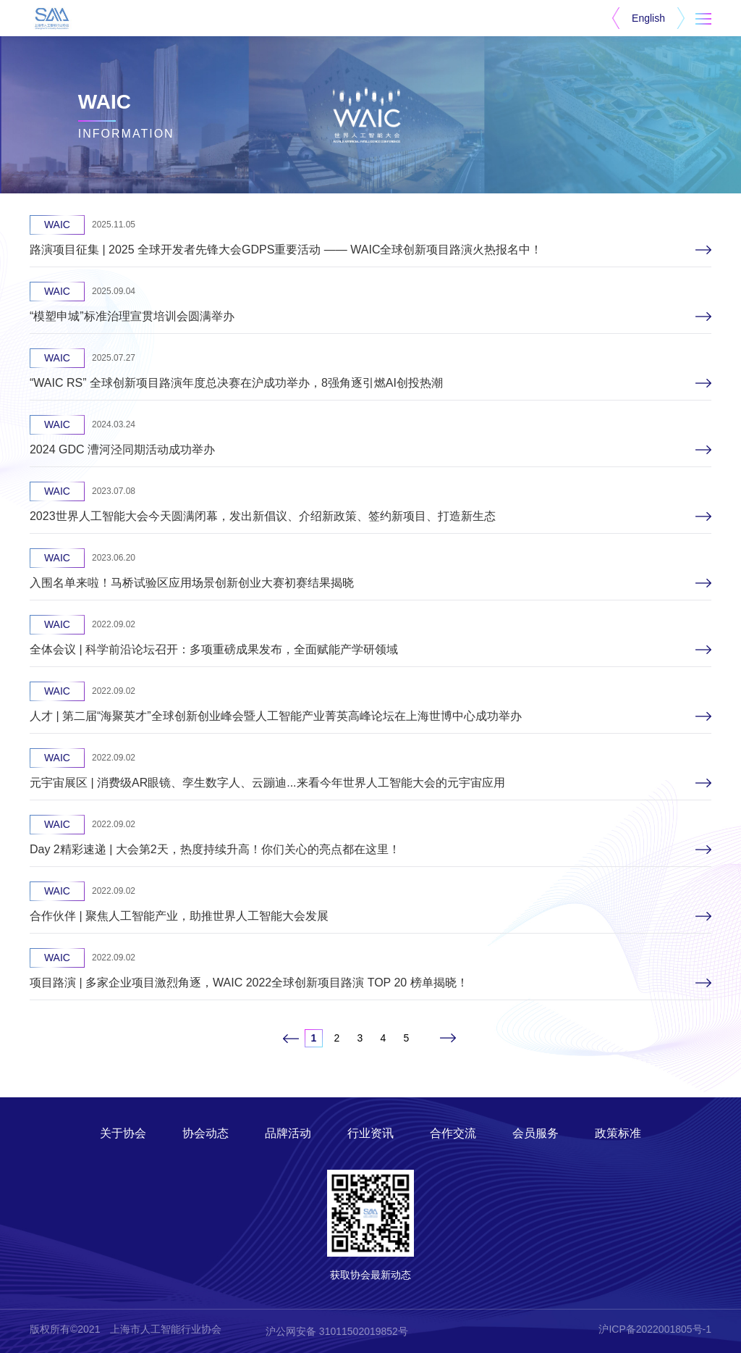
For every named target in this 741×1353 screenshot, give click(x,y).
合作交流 (453, 1133)
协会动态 (205, 1133)
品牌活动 (288, 1133)
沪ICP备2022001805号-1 (654, 1329)
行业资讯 (370, 1133)
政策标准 (618, 1133)
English (648, 18)
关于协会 (123, 1133)
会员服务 (535, 1133)
